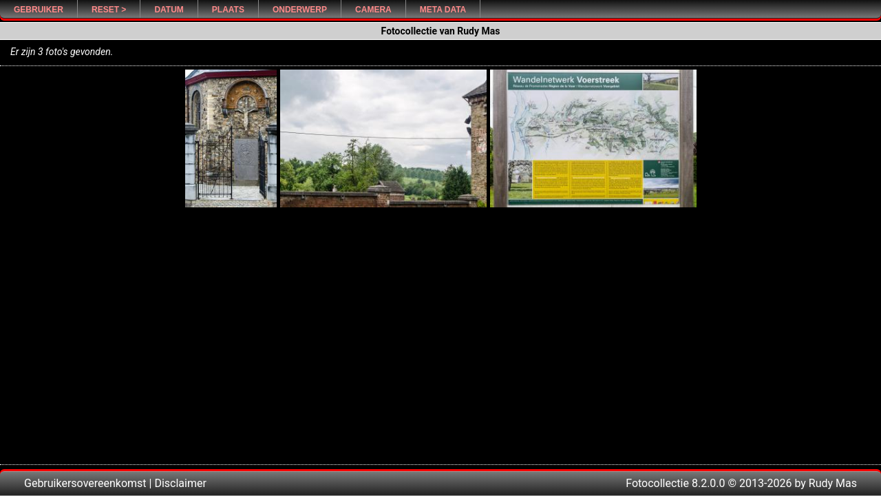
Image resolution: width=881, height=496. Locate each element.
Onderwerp (300, 9)
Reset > (109, 9)
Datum (168, 9)
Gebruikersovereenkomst (85, 483)
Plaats (228, 9)
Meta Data (443, 9)
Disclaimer (180, 483)
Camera (373, 9)
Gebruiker (38, 9)
